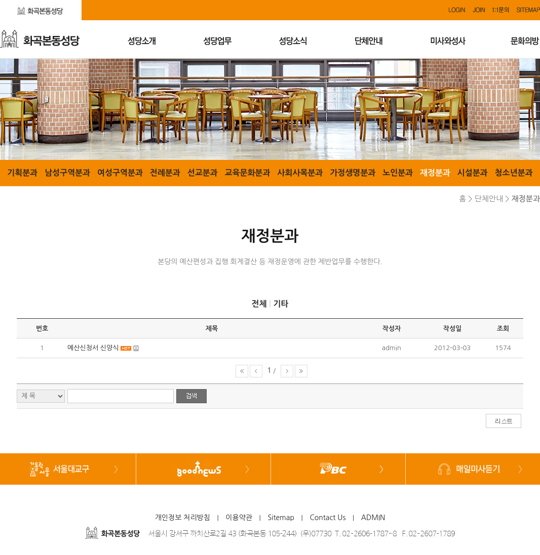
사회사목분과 (300, 173)
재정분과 (435, 173)
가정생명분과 (352, 173)
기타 (280, 304)
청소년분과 (514, 173)
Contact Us (327, 517)
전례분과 (165, 173)
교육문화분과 (247, 173)
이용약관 (238, 517)
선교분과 (202, 173)
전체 (258, 304)
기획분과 (22, 173)
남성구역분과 (67, 173)
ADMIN (373, 517)
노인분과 (397, 173)
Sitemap (280, 517)
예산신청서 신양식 (93, 348)
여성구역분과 (120, 173)
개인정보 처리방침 (182, 517)
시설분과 (472, 173)
